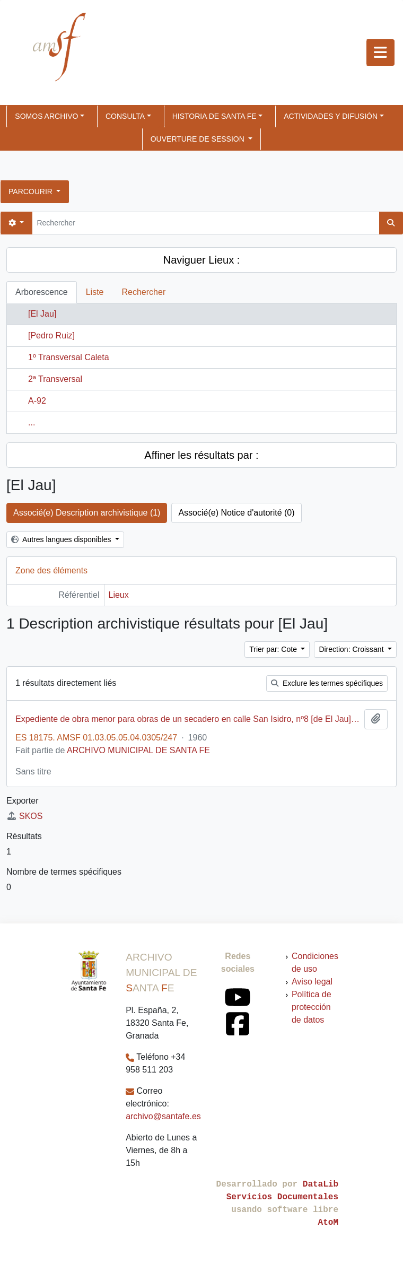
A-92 (37, 400)
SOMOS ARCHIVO (46, 116)
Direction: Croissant (352, 649)
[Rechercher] (205, 223)
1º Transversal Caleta (68, 357)
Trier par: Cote (274, 649)
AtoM (328, 1222)
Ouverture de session (199, 139)
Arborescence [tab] (41, 292)
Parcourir (31, 191)
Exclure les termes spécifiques (327, 683)
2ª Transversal (55, 378)
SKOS (24, 816)
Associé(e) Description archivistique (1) (86, 512)
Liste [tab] (95, 292)
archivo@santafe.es (163, 1116)
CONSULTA (125, 116)
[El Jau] (42, 313)
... (31, 422)
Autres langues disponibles (62, 539)
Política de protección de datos (311, 1007)
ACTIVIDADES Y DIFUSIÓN (331, 116)
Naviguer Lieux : (201, 260)
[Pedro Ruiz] (51, 335)
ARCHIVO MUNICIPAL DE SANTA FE (138, 750)
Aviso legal (312, 981)
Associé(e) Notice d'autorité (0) (236, 512)
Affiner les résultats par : (201, 455)
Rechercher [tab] (144, 292)
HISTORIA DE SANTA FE (214, 116)
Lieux (119, 594)
